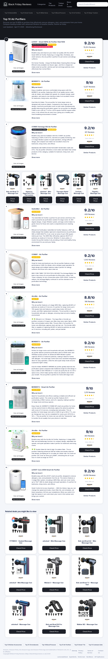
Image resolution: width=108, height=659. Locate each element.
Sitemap (74, 650)
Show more (36, 72)
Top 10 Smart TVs (79, 645)
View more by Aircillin (18, 325)
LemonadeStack (62, 657)
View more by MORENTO (18, 109)
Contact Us (100, 652)
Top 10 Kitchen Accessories (13, 645)
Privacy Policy (80, 652)
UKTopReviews (99, 657)
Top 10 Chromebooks (31, 645)
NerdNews (89, 657)
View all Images (18, 68)
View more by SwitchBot (18, 237)
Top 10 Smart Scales (26, 13)
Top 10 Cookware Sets (96, 645)
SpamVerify (72, 657)
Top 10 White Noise (42, 13)
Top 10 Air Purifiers (75, 13)
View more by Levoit (18, 71)
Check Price (89, 61)
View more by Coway (18, 167)
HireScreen (81, 657)
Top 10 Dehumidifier (11, 13)
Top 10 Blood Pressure (58, 13)
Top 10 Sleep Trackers (91, 13)
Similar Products (90, 68)
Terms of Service (90, 652)
